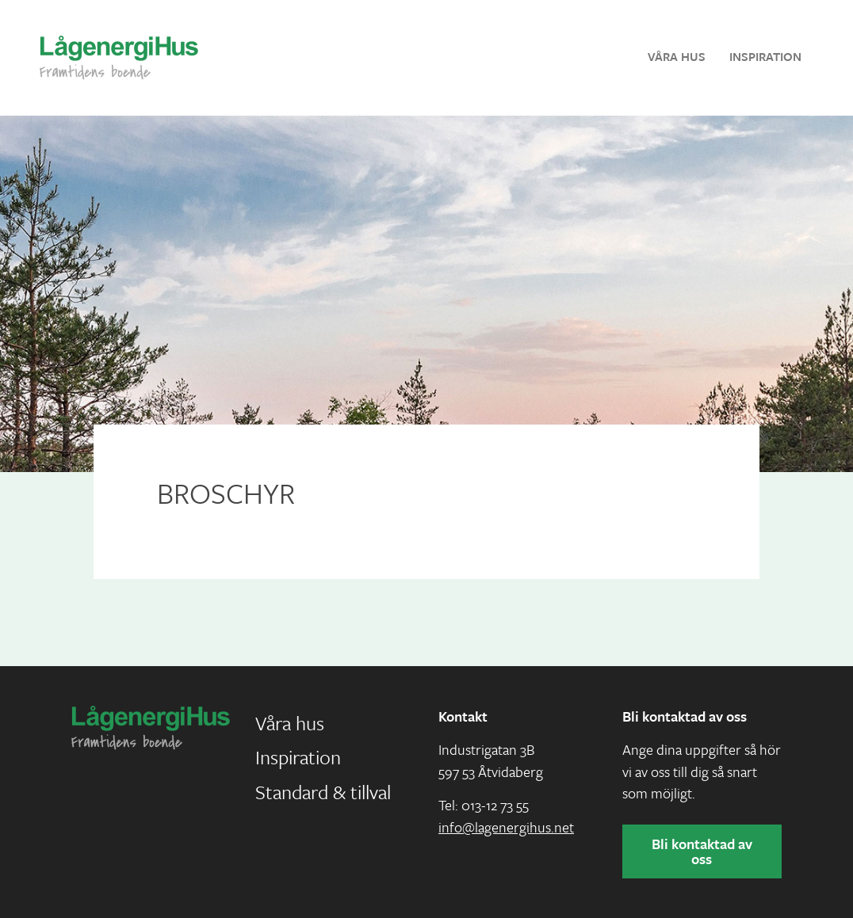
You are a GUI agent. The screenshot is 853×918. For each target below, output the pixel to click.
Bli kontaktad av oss (702, 851)
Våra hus (677, 56)
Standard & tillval (323, 792)
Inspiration (765, 56)
